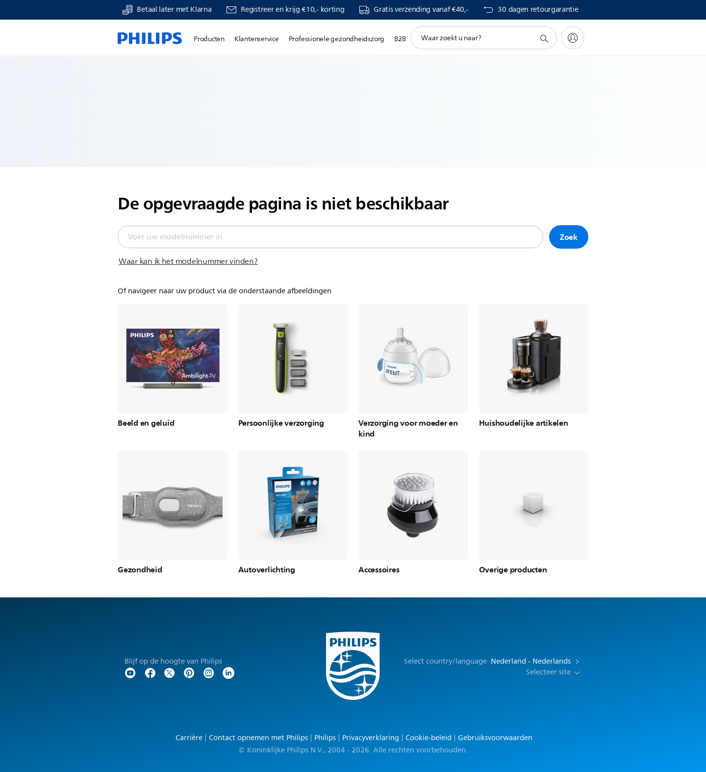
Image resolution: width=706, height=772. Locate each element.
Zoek (569, 237)
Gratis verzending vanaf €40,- (421, 10)
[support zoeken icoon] (544, 38)
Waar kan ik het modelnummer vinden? (188, 261)
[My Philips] (572, 38)
